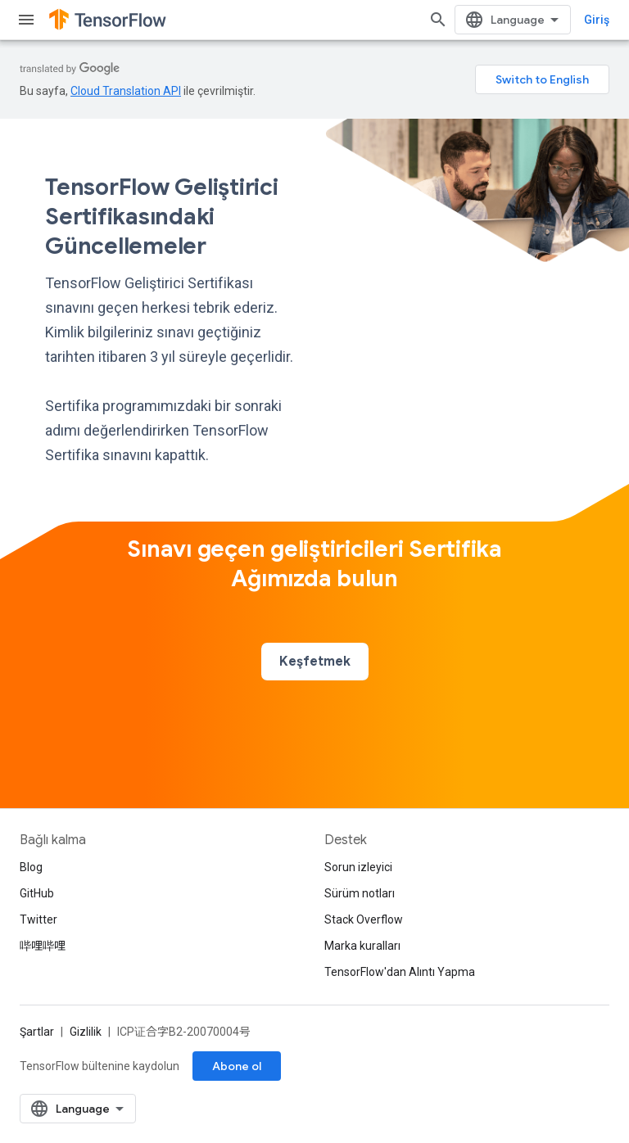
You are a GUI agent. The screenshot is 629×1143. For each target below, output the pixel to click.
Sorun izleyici (358, 867)
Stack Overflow (363, 919)
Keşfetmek (315, 661)
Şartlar (37, 1031)
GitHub (37, 893)
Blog (31, 867)
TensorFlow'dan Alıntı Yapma (399, 971)
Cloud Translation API (125, 90)
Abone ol (236, 1066)
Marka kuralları (362, 945)
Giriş (596, 19)
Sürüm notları (359, 893)
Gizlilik (86, 1031)
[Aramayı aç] (438, 19)
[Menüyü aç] (26, 19)
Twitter (38, 919)
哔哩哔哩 (43, 945)
